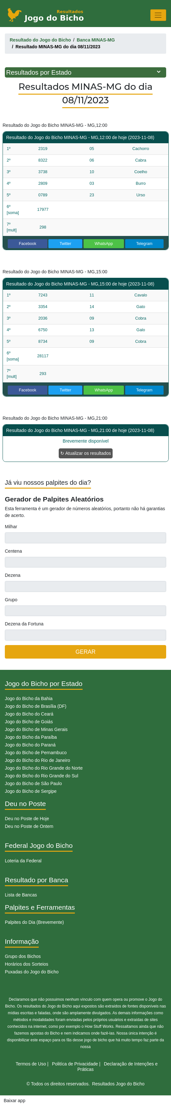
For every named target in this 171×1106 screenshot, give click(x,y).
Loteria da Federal (23, 860)
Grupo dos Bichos (23, 956)
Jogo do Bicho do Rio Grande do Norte (44, 768)
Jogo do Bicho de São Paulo (33, 783)
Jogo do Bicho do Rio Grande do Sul (41, 775)
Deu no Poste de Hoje (27, 818)
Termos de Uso (31, 1063)
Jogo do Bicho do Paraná (30, 744)
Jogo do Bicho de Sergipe (30, 791)
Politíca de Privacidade (75, 1063)
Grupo (11, 599)
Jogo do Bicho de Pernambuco (35, 752)
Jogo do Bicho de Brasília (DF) (35, 706)
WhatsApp (104, 243)
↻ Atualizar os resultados (85, 453)
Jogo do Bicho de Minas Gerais (36, 729)
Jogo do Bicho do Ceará (29, 714)
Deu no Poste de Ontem (29, 826)
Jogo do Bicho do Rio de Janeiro (37, 760)
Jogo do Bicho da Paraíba (31, 737)
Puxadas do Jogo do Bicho (32, 971)
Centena (13, 551)
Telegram (144, 243)
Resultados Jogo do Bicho (118, 1083)
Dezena (12, 575)
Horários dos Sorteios (26, 964)
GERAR (85, 652)
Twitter (65, 243)
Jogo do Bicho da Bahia (29, 698)
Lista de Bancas (21, 894)
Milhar (11, 526)
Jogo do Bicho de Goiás (29, 721)
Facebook (27, 243)
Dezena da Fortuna (24, 623)
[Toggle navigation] (158, 15)
